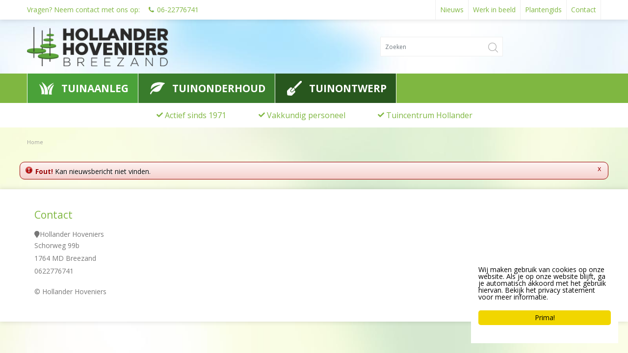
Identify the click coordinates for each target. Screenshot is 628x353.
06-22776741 (178, 9)
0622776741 (54, 271)
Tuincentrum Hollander (429, 115)
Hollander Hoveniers (72, 234)
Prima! (545, 317)
